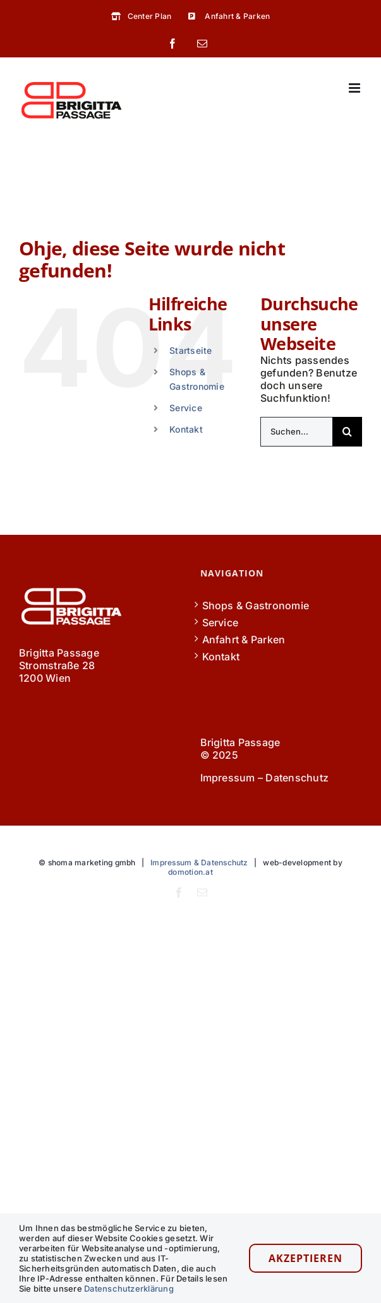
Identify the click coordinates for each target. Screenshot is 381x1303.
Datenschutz (297, 777)
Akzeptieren (305, 1258)
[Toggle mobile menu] (355, 88)
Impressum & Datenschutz (199, 862)
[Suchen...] (296, 432)
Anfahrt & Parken (244, 639)
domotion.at (190, 872)
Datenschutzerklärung (129, 1288)
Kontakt (186, 429)
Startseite (190, 350)
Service (185, 407)
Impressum (227, 777)
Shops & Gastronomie (256, 605)
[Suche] (347, 432)
